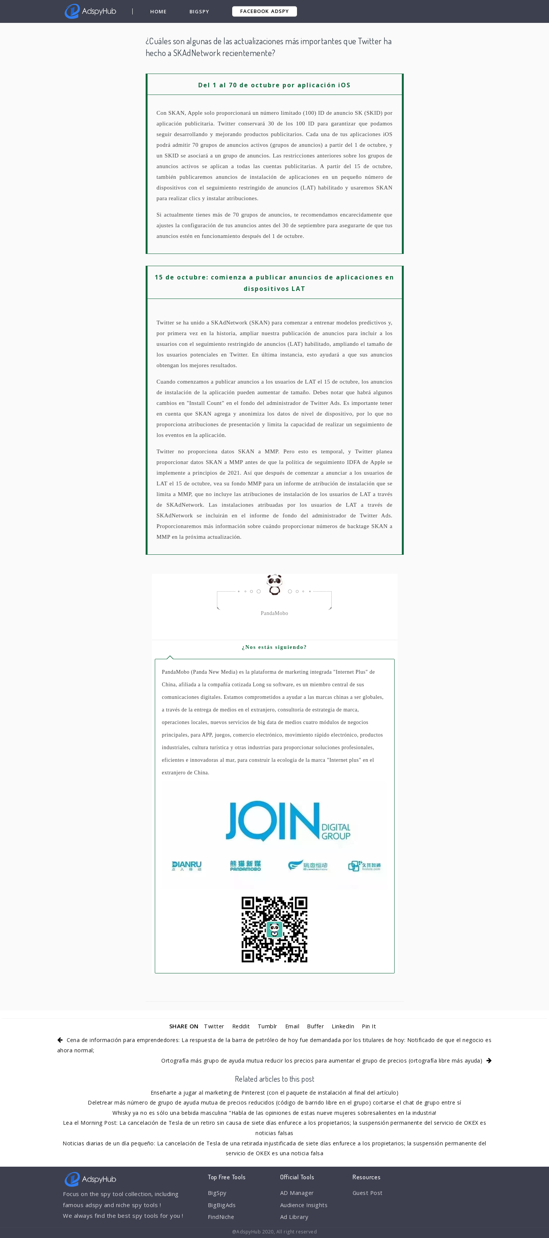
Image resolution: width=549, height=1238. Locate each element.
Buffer (315, 1026)
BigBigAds (222, 1205)
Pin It (370, 1026)
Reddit (240, 1026)
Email (292, 1026)
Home (158, 11)
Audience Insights (305, 1205)
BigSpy (199, 11)
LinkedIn (343, 1026)
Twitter (212, 1026)
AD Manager (297, 1193)
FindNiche (221, 1218)
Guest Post (369, 1193)
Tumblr (267, 1026)
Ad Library (294, 1218)
